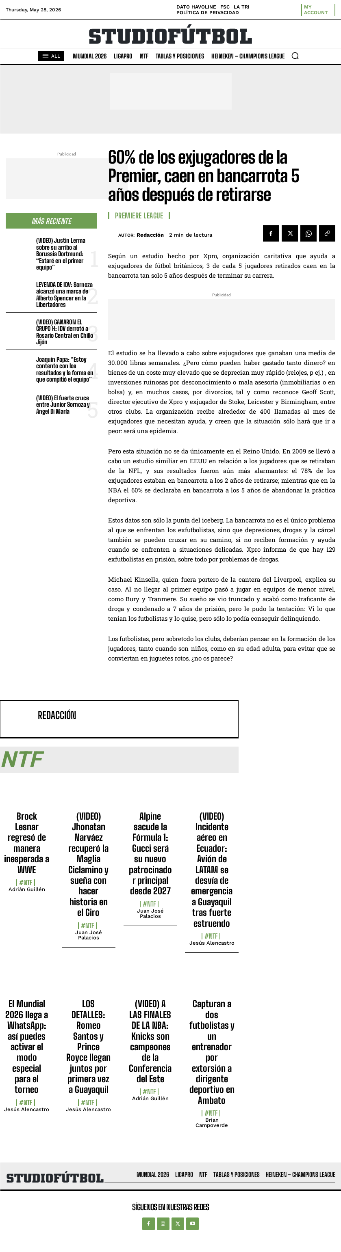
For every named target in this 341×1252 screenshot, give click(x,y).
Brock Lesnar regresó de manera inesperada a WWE (26, 843)
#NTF (25, 882)
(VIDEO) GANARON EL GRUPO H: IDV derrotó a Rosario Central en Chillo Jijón (64, 332)
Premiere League (139, 215)
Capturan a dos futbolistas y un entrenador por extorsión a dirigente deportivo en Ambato (212, 1052)
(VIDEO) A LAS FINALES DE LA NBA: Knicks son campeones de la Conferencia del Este (150, 1041)
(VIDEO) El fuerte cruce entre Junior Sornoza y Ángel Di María (63, 404)
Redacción (150, 235)
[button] (295, 55)
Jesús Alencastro (212, 943)
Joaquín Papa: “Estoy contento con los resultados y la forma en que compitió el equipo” (64, 369)
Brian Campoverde (211, 1122)
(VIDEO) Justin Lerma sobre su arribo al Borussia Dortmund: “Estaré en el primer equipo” (60, 254)
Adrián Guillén (27, 889)
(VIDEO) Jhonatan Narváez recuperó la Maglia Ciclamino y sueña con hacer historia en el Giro (88, 864)
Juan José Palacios (88, 935)
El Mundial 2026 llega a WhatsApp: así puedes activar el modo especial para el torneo (26, 1046)
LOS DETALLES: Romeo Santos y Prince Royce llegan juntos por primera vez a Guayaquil (88, 1046)
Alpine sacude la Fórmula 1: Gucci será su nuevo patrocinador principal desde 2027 (150, 854)
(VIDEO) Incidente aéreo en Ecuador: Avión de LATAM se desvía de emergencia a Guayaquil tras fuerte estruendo (211, 870)
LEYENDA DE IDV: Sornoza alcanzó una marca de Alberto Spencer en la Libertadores (64, 295)
